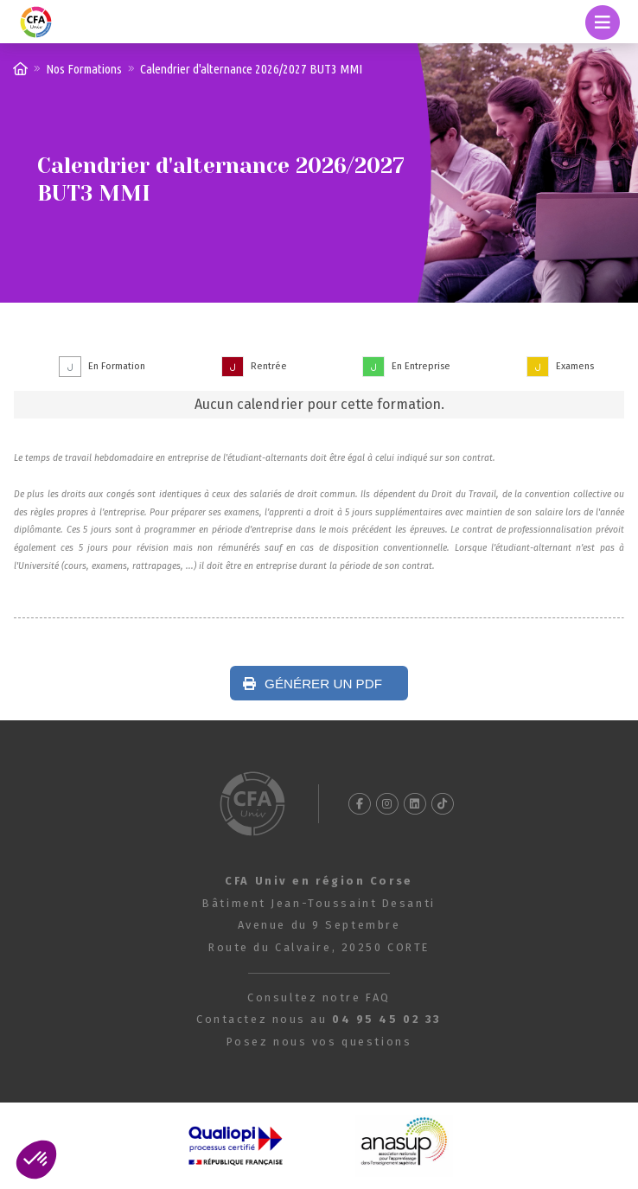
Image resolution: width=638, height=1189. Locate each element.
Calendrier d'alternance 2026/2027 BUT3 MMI (251, 68)
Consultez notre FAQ (319, 997)
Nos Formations (84, 68)
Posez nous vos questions (319, 1041)
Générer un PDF (312, 683)
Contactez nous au (319, 1019)
